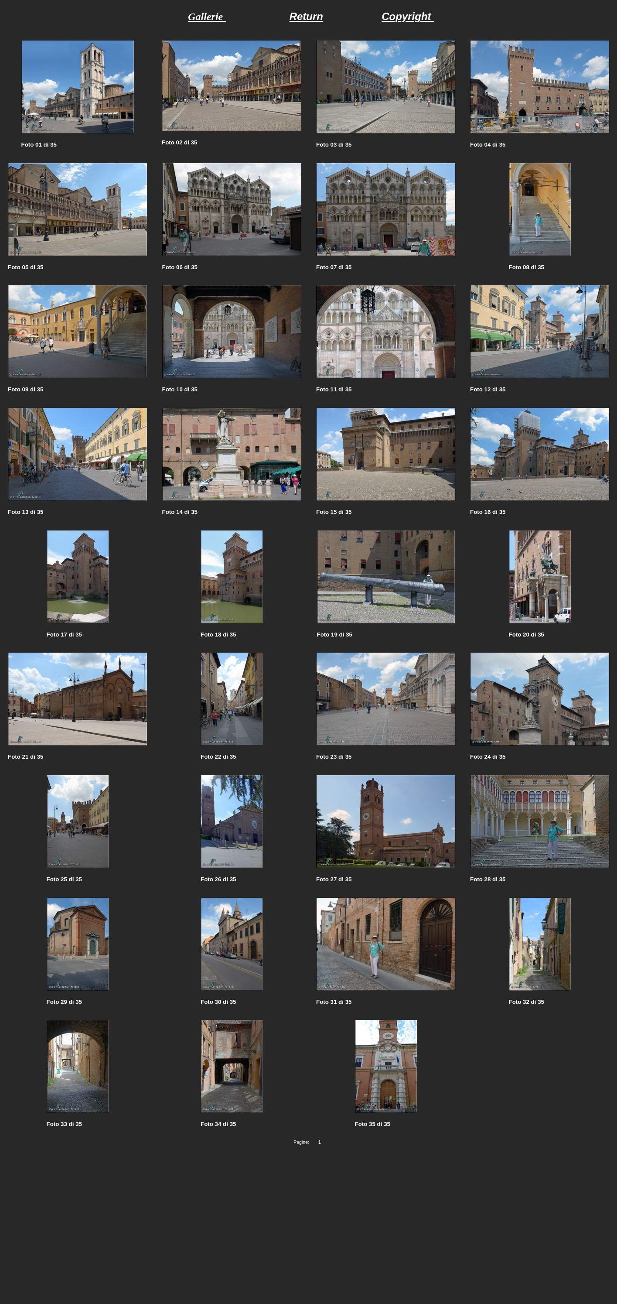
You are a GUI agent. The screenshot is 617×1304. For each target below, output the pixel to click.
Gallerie (205, 16)
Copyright (408, 16)
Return (306, 16)
